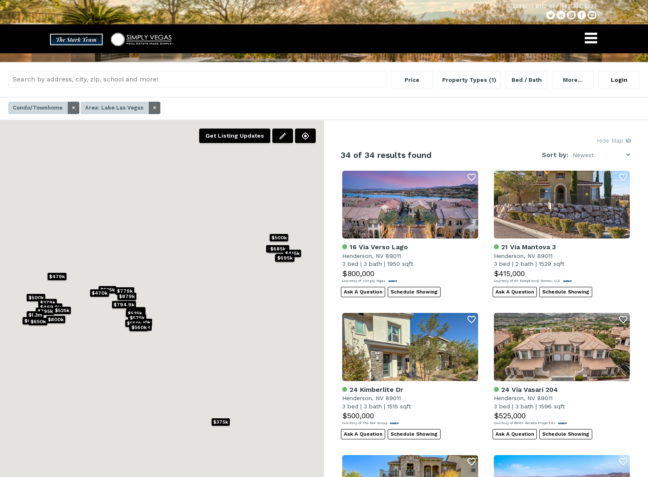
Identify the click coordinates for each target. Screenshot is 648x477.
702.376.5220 (580, 6)
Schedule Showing (414, 292)
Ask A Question (363, 292)
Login (619, 79)
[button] (142, 322)
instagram (571, 15)
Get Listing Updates (234, 135)
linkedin (561, 15)
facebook (581, 15)
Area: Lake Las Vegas (122, 108)
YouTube (592, 15)
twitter (550, 15)
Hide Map (614, 140)
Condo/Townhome (46, 108)
